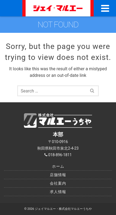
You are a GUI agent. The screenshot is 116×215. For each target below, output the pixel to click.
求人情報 (58, 192)
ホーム (58, 166)
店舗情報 (58, 175)
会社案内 (58, 183)
